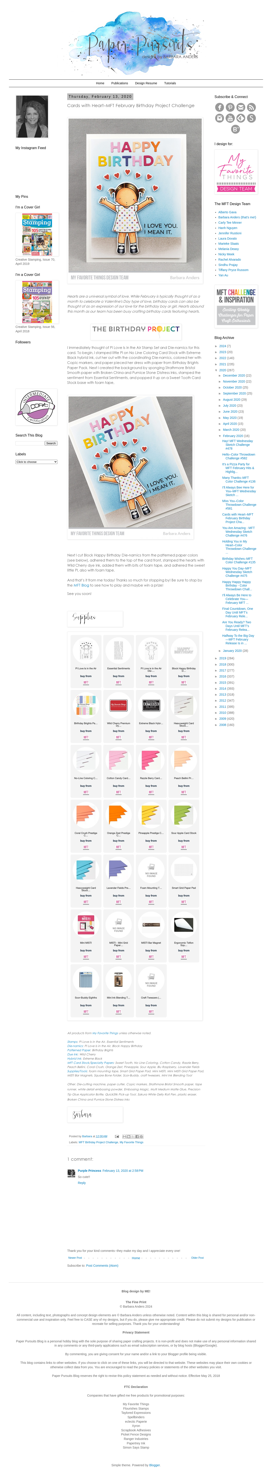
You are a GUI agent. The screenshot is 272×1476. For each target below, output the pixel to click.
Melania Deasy (228, 249)
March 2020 (231, 429)
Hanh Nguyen (228, 228)
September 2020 (235, 393)
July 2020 (230, 405)
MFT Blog (81, 585)
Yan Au (223, 275)
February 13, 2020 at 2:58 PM (123, 1170)
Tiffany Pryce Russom (233, 270)
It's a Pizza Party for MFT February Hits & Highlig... (238, 467)
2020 (223, 370)
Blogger (154, 1465)
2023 (223, 352)
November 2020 (234, 381)
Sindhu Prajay (228, 265)
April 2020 (230, 423)
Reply (82, 1183)
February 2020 (233, 436)
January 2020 (233, 650)
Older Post (197, 1257)
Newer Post (75, 1257)
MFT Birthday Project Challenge (98, 1142)
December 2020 (234, 375)
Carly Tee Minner (230, 222)
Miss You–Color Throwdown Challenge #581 (239, 504)
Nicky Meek (226, 254)
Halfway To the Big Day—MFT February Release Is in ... (238, 639)
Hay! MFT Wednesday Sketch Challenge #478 (237, 444)
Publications (119, 83)
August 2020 (232, 399)
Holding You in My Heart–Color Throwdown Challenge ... (239, 547)
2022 (223, 358)
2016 (223, 676)
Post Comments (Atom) (102, 1265)
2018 (223, 664)
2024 (223, 346)
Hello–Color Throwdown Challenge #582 (238, 456)
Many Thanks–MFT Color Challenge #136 (238, 479)
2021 (223, 364)
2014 (223, 688)
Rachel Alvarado (229, 259)
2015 (223, 682)
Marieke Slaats (228, 243)
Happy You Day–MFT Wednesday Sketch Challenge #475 (237, 572)
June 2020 (230, 411)
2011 (223, 706)
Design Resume (146, 83)
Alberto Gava (227, 212)
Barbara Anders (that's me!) (237, 217)
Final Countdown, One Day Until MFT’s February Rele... (237, 612)
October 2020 (233, 387)
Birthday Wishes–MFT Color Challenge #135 (238, 560)
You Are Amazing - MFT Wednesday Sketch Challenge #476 (238, 531)
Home (100, 83)
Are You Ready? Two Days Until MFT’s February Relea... (236, 625)
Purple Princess (89, 1170)
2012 (223, 700)
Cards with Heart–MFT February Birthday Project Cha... (237, 518)
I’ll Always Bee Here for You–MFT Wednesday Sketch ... (239, 491)
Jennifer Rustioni (229, 233)
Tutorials (170, 83)
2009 (223, 718)
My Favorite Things (131, 1142)
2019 (223, 658)
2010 (223, 712)
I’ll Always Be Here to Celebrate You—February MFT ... (236, 598)
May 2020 (230, 418)
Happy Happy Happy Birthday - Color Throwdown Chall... (237, 585)
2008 (223, 725)
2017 (223, 670)
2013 (223, 694)
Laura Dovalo (227, 238)
